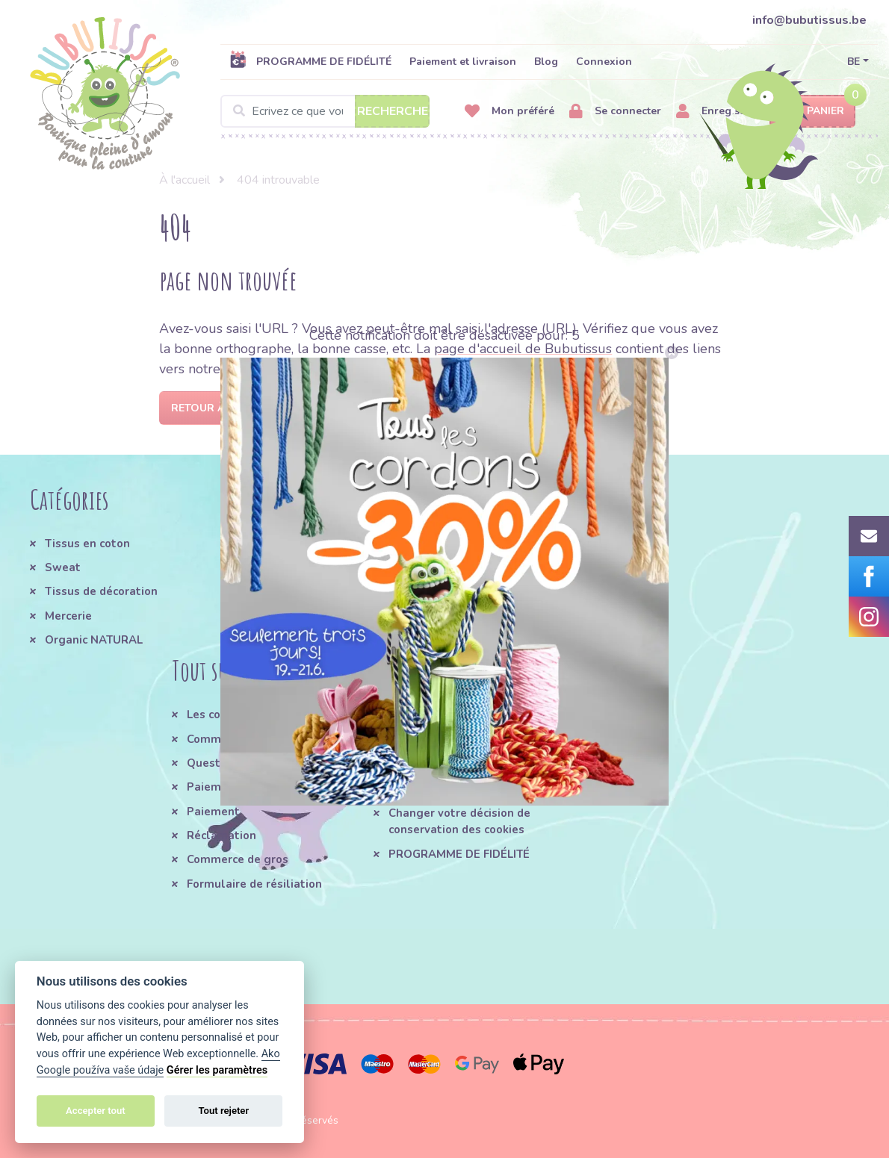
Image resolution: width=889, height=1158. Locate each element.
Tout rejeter (223, 1110)
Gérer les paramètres (217, 1070)
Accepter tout (96, 1110)
